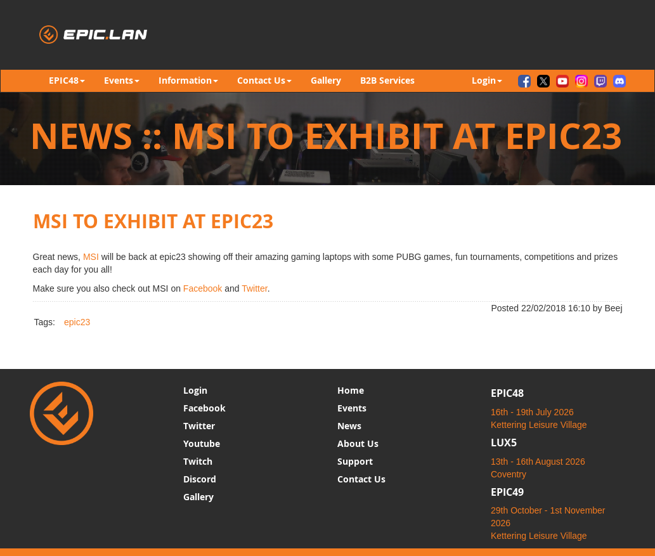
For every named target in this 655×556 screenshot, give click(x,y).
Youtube (201, 443)
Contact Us (361, 479)
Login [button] (487, 80)
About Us (358, 443)
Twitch (197, 461)
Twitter (254, 288)
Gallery (326, 80)
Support (355, 461)
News (349, 426)
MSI (91, 257)
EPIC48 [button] (67, 80)
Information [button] (188, 80)
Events (351, 408)
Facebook (202, 288)
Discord (199, 479)
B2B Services (387, 80)
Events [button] (121, 80)
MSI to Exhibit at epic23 (153, 221)
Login (195, 390)
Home (350, 390)
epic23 (77, 322)
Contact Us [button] (264, 80)
